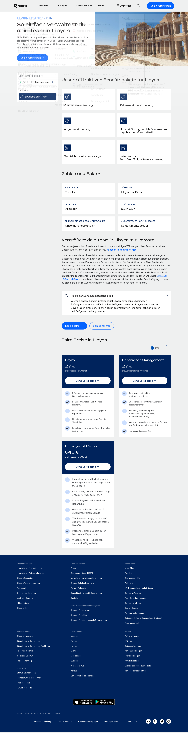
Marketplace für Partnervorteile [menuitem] (138, 667)
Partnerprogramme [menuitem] (133, 637)
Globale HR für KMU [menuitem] (79, 616)
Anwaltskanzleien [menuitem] (132, 662)
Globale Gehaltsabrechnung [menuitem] (82, 584)
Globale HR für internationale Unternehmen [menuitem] (89, 621)
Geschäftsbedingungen (88, 722)
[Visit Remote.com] (24, 6)
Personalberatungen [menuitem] (133, 652)
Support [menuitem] (74, 662)
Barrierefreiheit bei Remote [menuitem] (82, 677)
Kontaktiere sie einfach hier (121, 249)
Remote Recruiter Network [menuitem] (136, 672)
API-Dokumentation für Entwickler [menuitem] (139, 589)
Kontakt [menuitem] (74, 672)
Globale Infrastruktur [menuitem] (25, 637)
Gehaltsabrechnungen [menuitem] (26, 594)
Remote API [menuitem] (22, 589)
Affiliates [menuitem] (128, 642)
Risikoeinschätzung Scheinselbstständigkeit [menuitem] (143, 619)
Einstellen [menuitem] (75, 599)
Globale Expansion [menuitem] (25, 579)
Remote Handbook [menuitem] (133, 604)
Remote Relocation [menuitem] (79, 589)
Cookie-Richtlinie (65, 722)
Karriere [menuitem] (74, 642)
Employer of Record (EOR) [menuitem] (82, 574)
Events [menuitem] (74, 652)
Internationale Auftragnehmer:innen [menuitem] (32, 574)
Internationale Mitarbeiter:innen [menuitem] (30, 569)
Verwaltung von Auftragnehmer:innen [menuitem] (86, 579)
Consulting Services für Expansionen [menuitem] (86, 594)
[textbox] (160, 350)
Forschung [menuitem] (129, 574)
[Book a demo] (74, 327)
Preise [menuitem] (73, 569)
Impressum (132, 722)
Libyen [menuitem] (47, 18)
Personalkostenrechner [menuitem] (134, 614)
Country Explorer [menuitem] (29, 18)
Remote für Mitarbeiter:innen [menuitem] (29, 679)
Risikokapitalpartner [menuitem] (133, 647)
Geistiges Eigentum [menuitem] (25, 657)
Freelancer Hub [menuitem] (23, 684)
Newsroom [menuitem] (75, 647)
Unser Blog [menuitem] (129, 569)
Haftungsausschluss (113, 722)
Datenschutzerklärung (42, 722)
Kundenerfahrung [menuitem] (24, 662)
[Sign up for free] (101, 327)
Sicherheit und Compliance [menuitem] (28, 642)
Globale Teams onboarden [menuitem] (28, 584)
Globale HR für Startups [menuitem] (80, 611)
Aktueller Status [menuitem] (77, 667)
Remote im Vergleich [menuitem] (133, 594)
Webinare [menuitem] (129, 584)
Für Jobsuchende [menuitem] (24, 689)
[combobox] (160, 349)
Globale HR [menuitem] (22, 609)
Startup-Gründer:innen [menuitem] (26, 674)
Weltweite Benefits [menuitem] (25, 599)
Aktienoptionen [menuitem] (23, 604)
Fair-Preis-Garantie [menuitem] (25, 652)
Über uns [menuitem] (74, 637)
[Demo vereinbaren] (157, 5)
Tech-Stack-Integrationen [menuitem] (135, 599)
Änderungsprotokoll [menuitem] (133, 624)
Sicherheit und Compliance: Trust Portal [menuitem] (33, 647)
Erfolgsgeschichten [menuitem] (133, 579)
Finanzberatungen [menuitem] (132, 657)
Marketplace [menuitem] (76, 657)
